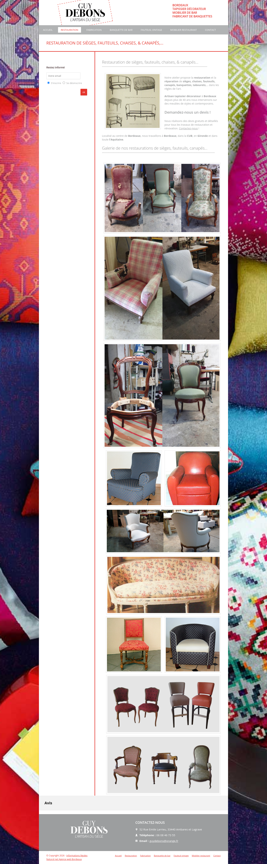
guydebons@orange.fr (164, 841)
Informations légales (77, 855)
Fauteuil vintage (151, 30)
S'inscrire (56, 83)
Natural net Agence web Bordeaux (64, 859)
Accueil (48, 30)
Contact (210, 30)
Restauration (69, 30)
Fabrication (94, 30)
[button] (39, 814)
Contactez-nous (188, 128)
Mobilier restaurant (183, 30)
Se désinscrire (74, 83)
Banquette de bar (121, 30)
